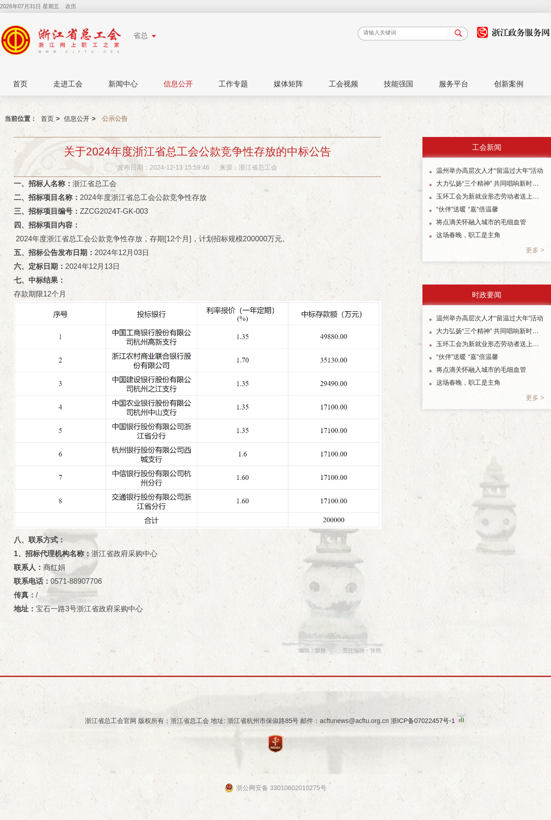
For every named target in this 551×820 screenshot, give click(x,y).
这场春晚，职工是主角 (468, 235)
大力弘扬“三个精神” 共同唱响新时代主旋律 (490, 183)
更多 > (535, 250)
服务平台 (453, 84)
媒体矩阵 (288, 84)
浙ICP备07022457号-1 (423, 720)
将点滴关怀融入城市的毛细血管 (481, 222)
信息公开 (178, 84)
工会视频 (343, 84)
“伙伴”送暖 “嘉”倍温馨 (467, 209)
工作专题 (233, 84)
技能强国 (398, 84)
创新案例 (508, 84)
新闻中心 (123, 84)
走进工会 (68, 84)
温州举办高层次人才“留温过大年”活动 (489, 170)
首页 (20, 84)
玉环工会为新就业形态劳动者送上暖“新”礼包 (490, 196)
